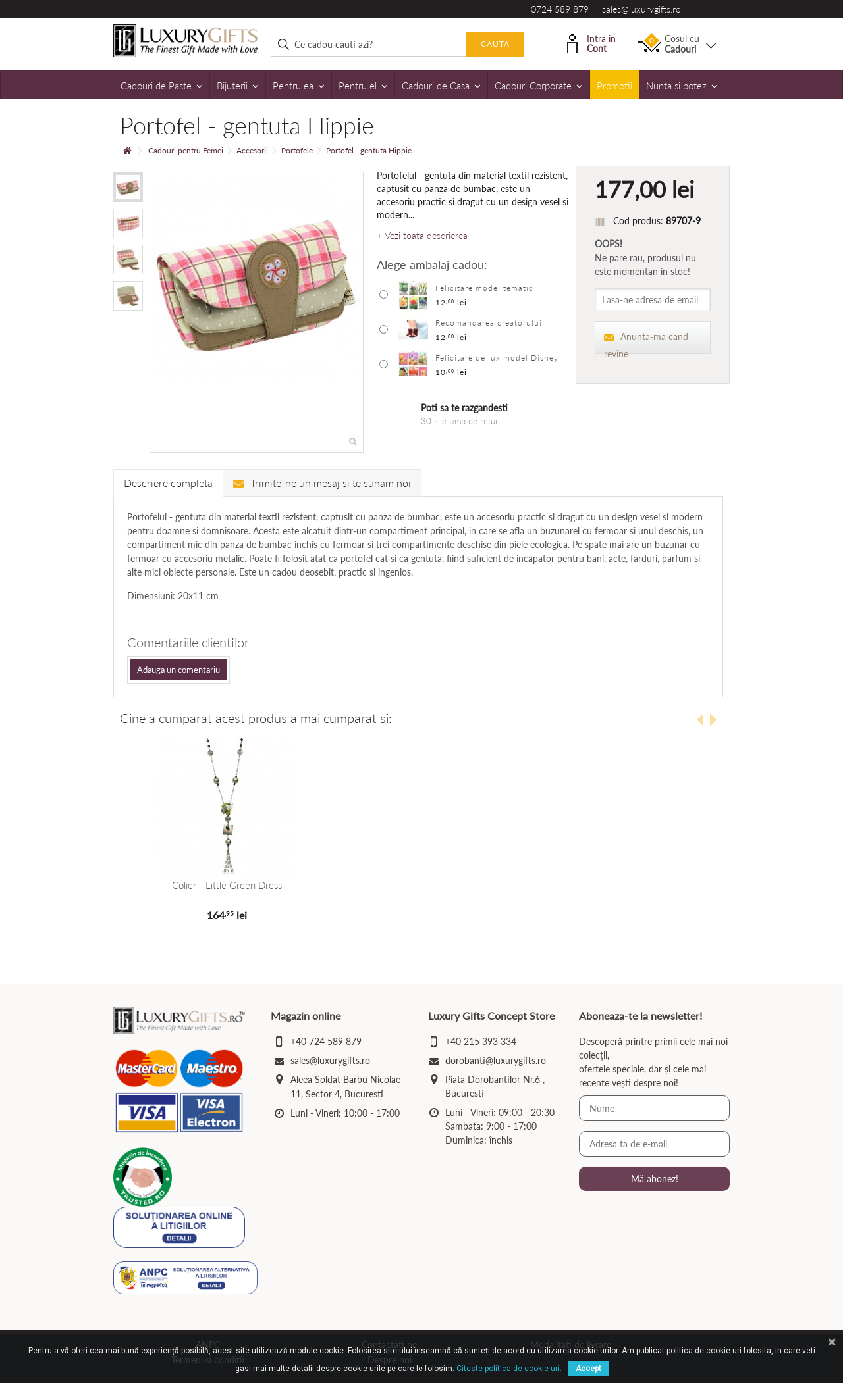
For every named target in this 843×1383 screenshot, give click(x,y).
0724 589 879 (560, 8)
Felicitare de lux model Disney (496, 358)
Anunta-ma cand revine (646, 342)
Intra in (591, 42)
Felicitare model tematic (484, 288)
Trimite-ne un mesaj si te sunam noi (322, 482)
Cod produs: (638, 220)
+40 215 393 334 (480, 1041)
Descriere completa (168, 482)
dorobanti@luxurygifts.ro (495, 1060)
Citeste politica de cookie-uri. (509, 1368)
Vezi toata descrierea (426, 235)
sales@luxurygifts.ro (641, 8)
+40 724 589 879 (326, 1041)
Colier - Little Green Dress (226, 885)
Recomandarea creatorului (488, 323)
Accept (588, 1368)
